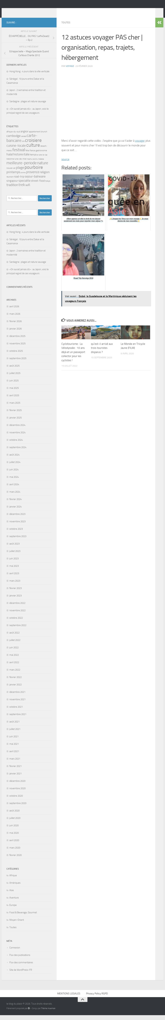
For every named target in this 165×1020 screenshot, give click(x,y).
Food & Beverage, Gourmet (23, 917)
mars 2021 (14, 763)
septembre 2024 (17, 452)
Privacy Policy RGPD (97, 998)
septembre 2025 (17, 363)
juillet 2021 (14, 733)
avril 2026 (14, 311)
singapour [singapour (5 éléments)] (12, 185)
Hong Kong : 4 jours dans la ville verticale (29, 76)
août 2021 (14, 726)
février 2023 (15, 593)
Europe (13, 909)
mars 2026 (14, 318)
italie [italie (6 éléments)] (26, 159)
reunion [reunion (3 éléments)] (9, 181)
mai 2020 (14, 837)
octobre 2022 (16, 622)
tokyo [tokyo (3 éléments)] (47, 186)
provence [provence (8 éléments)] (32, 177)
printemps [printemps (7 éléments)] (13, 177)
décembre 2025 (17, 340)
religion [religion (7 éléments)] (45, 177)
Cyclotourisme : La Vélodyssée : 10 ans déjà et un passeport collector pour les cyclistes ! (73, 357)
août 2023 (14, 548)
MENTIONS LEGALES (68, 998)
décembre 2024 (17, 429)
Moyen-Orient (16, 924)
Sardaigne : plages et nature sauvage (27, 106)
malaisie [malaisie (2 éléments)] (41, 164)
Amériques (15, 887)
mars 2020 (14, 852)
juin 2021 (14, 741)
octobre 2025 (16, 355)
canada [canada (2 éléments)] (23, 141)
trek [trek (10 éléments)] (22, 189)
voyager (140, 145)
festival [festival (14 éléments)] (18, 154)
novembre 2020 (17, 793)
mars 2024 (14, 496)
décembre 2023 (17, 518)
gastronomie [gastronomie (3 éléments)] (41, 155)
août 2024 (14, 459)
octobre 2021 (16, 711)
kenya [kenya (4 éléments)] (33, 159)
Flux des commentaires (21, 967)
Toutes (65, 27)
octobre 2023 (16, 533)
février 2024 (15, 504)
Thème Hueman (48, 1013)
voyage (70, 71)
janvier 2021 (15, 778)
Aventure (14, 902)
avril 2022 (14, 667)
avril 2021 (14, 756)
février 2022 (15, 682)
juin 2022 (14, 652)
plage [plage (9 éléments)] (20, 172)
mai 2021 (14, 748)
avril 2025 (14, 400)
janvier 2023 (15, 600)
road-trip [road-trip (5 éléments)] (19, 181)
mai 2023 (14, 570)
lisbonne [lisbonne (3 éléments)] (10, 163)
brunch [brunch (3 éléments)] (44, 136)
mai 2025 (14, 392)
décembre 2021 (17, 696)
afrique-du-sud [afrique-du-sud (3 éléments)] (13, 136)
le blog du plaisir (29, 11)
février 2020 (15, 859)
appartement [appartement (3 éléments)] (35, 136)
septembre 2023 (17, 541)
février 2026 (15, 326)
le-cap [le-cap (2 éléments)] (45, 160)
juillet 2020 (14, 822)
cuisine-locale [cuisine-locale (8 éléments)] (16, 150)
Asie (11, 895)
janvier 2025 (15, 422)
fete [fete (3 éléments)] (27, 155)
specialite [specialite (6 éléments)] (24, 185)
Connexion (14, 952)
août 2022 (14, 637)
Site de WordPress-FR (20, 974)
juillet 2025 (14, 378)
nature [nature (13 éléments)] (42, 167)
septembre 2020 (17, 808)
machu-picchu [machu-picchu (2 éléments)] (32, 164)
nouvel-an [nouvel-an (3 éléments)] (11, 173)
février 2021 (15, 771)
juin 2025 (14, 385)
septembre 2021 (17, 719)
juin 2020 (14, 830)
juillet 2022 (14, 644)
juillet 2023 (14, 555)
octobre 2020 (16, 800)
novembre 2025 (17, 348)
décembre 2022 (17, 607)
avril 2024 (14, 489)
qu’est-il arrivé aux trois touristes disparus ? (102, 352)
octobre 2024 (16, 444)
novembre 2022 (17, 615)
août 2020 (14, 815)
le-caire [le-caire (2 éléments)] (39, 160)
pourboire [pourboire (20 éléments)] (34, 172)
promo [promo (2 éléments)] (23, 177)
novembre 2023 (17, 526)
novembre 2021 (17, 704)
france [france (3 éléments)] (32, 155)
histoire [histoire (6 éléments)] (18, 159)
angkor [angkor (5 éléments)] (24, 136)
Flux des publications (19, 959)
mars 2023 (14, 585)
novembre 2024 (17, 437)
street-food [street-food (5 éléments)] (38, 185)
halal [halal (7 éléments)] (9, 159)
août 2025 (14, 370)
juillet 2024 (14, 467)
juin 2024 (14, 474)
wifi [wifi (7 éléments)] (27, 190)
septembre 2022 (17, 630)
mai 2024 (14, 481)
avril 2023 (14, 578)
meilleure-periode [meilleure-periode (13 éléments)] (21, 167)
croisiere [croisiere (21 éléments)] (33, 145)
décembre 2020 (17, 785)
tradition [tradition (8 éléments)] (12, 190)
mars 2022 (14, 674)
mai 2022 (14, 659)
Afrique (13, 880)
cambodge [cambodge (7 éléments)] (13, 140)
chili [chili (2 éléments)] (23, 146)
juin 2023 (14, 563)
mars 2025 (14, 407)
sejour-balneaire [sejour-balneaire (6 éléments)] (35, 181)
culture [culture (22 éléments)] (33, 150)
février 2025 (15, 415)
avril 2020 (14, 845)
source (65, 164)
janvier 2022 (15, 689)
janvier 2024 (15, 511)
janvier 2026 (15, 333)
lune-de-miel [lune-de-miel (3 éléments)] (21, 163)
